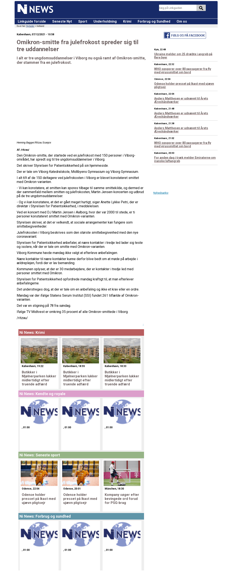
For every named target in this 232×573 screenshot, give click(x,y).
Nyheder (30, 26)
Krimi (127, 21)
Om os (182, 21)
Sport (82, 21)
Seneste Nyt (62, 21)
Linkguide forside (32, 21)
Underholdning (105, 21)
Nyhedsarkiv (160, 192)
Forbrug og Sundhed (154, 21)
